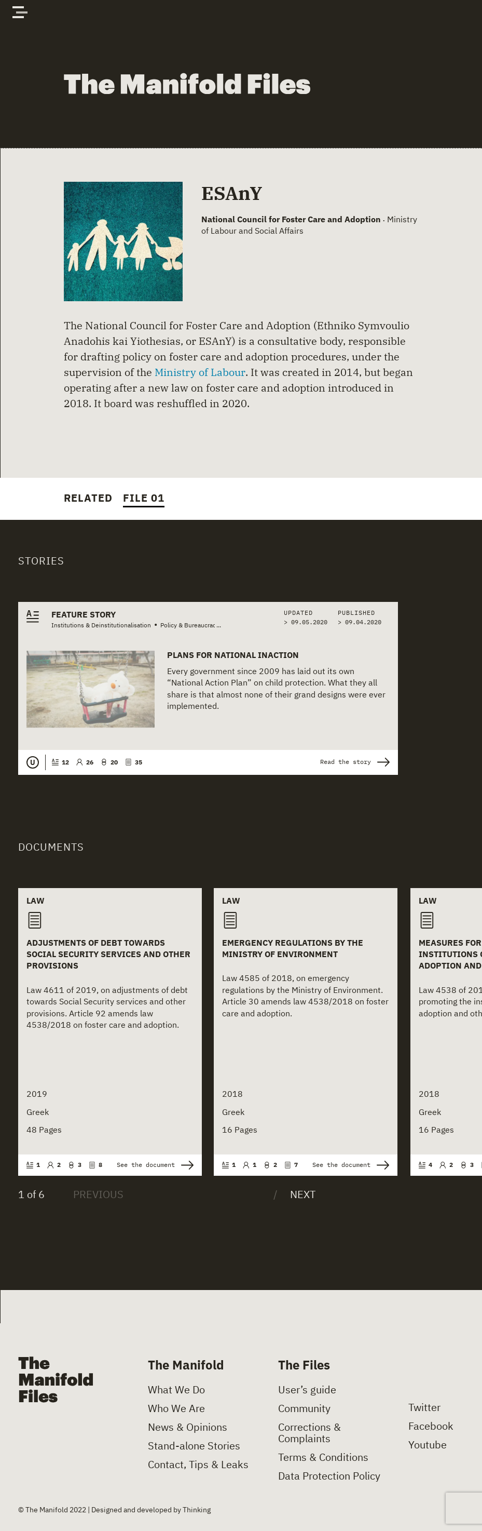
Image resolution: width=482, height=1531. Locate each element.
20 (109, 762)
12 (60, 762)
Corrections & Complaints (309, 1432)
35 (133, 762)
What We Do (176, 1389)
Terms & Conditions (323, 1457)
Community (304, 1408)
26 (84, 762)
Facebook (430, 1426)
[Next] (294, 1194)
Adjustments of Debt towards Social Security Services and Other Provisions (108, 954)
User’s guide (307, 1389)
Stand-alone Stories (194, 1446)
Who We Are (176, 1408)
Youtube (427, 1445)
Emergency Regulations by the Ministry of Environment (292, 948)
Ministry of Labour (200, 372)
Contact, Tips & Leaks (198, 1464)
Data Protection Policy (329, 1476)
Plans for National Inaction (233, 655)
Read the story (355, 762)
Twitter (424, 1407)
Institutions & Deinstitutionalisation (101, 625)
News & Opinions (187, 1427)
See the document (155, 1165)
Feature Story (83, 614)
